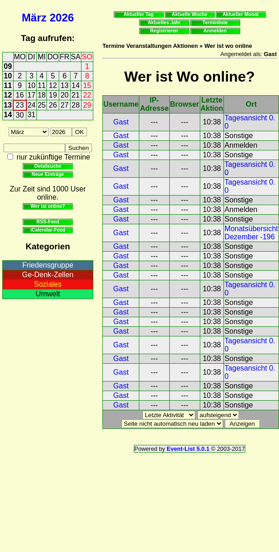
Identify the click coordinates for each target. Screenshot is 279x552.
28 (75, 105)
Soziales (47, 284)
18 (42, 95)
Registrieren (164, 30)
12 (53, 85)
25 (42, 105)
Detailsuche (47, 166)
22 (87, 95)
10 (8, 76)
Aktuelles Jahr (163, 22)
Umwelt (48, 294)
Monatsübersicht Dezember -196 (251, 233)
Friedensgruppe (47, 265)
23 (20, 105)
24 (31, 105)
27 (65, 105)
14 (75, 85)
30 (20, 115)
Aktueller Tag (138, 14)
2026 (62, 17)
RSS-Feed (47, 221)
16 (20, 95)
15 (87, 85)
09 (8, 66)
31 (31, 115)
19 (53, 95)
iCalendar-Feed (47, 229)
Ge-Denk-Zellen (48, 275)
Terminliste (215, 22)
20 (65, 95)
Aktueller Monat (241, 14)
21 (75, 95)
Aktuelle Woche (189, 14)
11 (8, 85)
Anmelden (215, 30)
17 (31, 95)
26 (53, 105)
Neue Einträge (48, 174)
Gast (121, 122)
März (34, 17)
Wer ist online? (47, 206)
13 (65, 85)
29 (87, 105)
